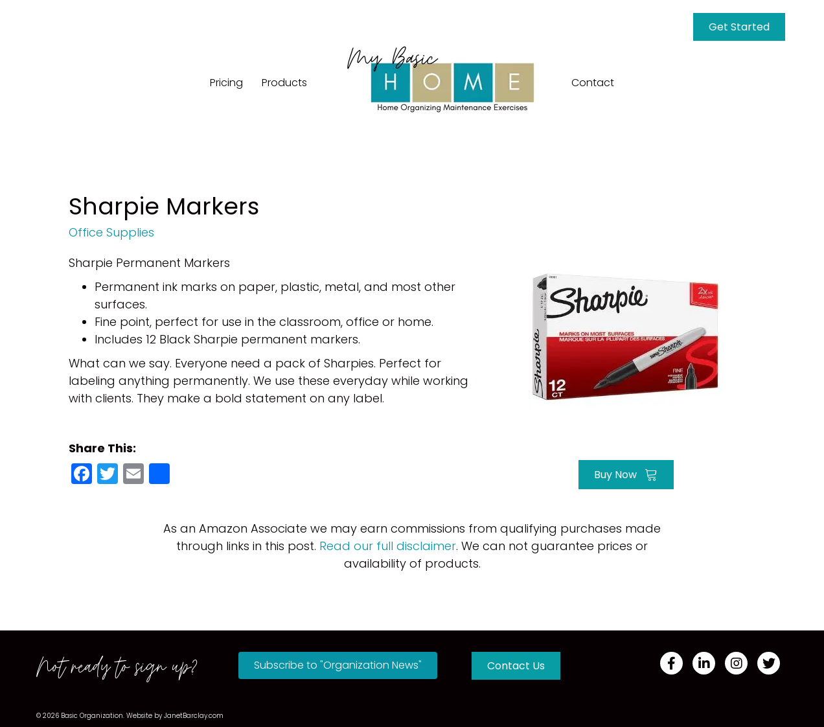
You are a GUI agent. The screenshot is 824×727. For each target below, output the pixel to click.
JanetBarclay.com (193, 716)
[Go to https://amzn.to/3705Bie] (625, 335)
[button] (337, 665)
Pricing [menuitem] (226, 82)
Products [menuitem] (284, 82)
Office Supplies (111, 232)
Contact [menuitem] (592, 82)
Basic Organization (92, 716)
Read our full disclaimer (387, 546)
